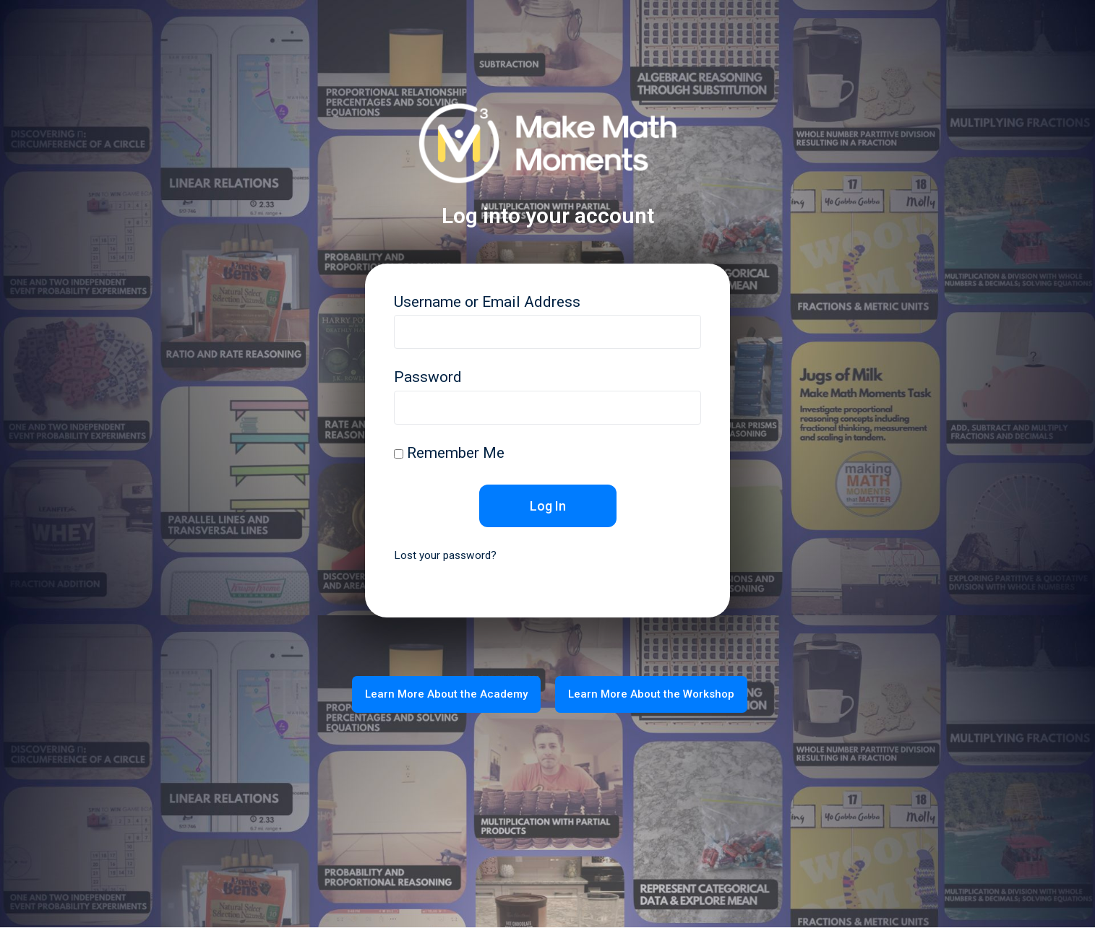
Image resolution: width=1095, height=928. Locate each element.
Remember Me (449, 452)
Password (428, 377)
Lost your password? (445, 555)
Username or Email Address (487, 302)
